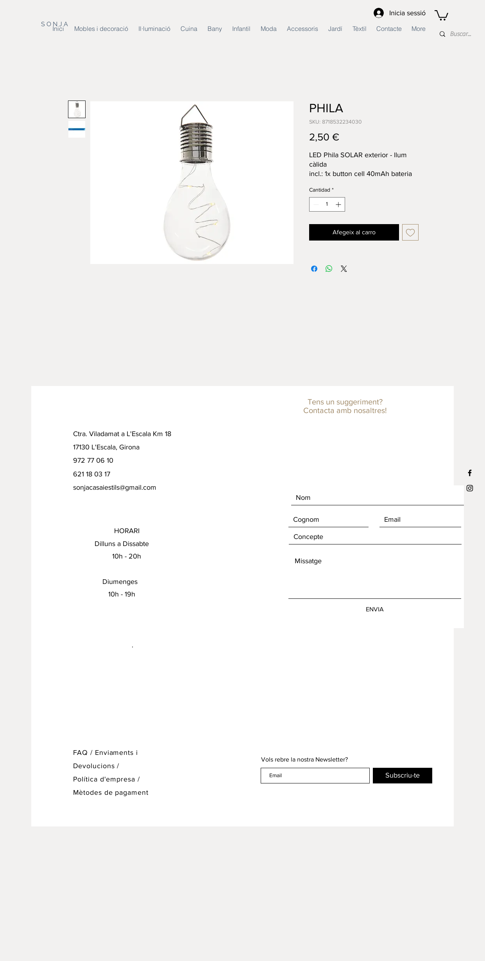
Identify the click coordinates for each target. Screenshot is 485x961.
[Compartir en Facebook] (314, 268)
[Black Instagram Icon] (469, 488)
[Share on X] (344, 268)
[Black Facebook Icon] (469, 473)
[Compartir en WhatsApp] (329, 268)
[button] (441, 14)
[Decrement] (315, 204)
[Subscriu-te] (402, 775)
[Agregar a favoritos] (410, 232)
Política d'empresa (105, 779)
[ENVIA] (375, 609)
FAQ (80, 752)
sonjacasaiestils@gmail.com (114, 487)
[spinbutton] (327, 204)
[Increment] (339, 204)
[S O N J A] (64, 24)
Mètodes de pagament (111, 792)
